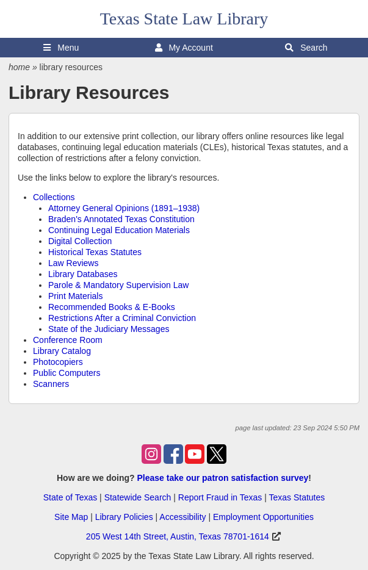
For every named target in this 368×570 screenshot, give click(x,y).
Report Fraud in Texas (220, 497)
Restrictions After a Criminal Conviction (122, 318)
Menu (61, 47)
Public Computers (67, 373)
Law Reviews (73, 263)
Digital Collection (80, 241)
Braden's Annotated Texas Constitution (121, 219)
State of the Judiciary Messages (108, 329)
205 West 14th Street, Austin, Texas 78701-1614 (177, 536)
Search (306, 47)
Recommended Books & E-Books (111, 307)
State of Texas (70, 497)
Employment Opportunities (263, 517)
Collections (53, 197)
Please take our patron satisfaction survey (222, 478)
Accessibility (182, 517)
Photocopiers (58, 362)
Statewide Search (137, 497)
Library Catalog (62, 351)
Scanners (51, 384)
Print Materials (75, 296)
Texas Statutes (297, 497)
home (19, 67)
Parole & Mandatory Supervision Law (118, 285)
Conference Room (68, 340)
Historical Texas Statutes (95, 252)
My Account (184, 47)
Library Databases (83, 274)
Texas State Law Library (184, 18)
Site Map (71, 517)
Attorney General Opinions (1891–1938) (124, 208)
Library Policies (124, 517)
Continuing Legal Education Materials (119, 230)
